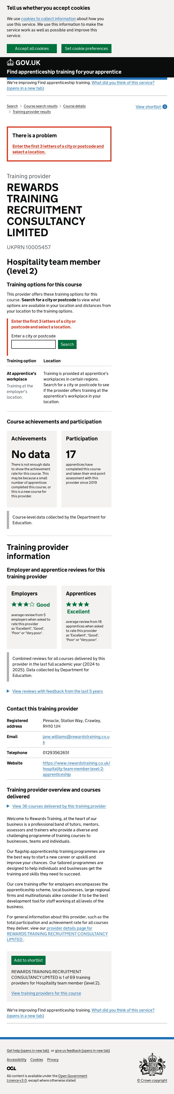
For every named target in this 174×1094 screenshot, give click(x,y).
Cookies (36, 1059)
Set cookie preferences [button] (86, 48)
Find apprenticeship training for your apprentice (64, 71)
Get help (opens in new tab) (28, 1050)
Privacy (52, 1059)
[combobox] (33, 344)
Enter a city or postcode (33, 336)
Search (12, 106)
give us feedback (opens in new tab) (82, 1050)
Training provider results (32, 112)
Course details (74, 106)
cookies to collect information (48, 18)
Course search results (41, 106)
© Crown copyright (152, 1080)
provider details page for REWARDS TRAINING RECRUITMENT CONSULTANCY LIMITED (57, 934)
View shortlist (151, 106)
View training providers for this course (46, 993)
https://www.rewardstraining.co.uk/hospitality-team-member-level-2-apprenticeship (76, 768)
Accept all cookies (32, 48)
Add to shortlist (28, 960)
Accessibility (16, 1059)
